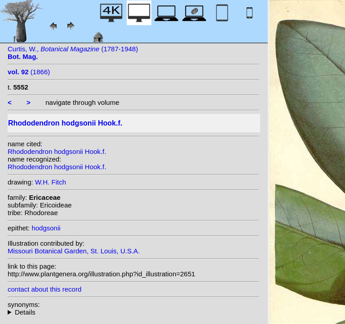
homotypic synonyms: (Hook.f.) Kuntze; (133, 312)
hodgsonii (45, 228)
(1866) (29, 72)
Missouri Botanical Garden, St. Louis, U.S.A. (74, 251)
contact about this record (44, 289)
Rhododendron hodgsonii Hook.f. (57, 151)
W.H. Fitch (50, 182)
